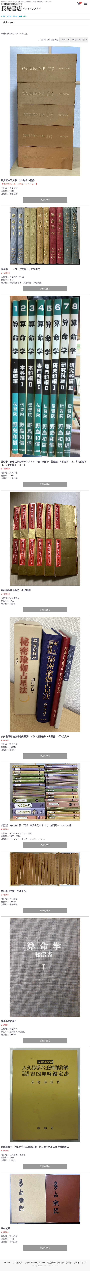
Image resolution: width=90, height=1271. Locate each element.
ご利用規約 (17, 1262)
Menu (85, 2)
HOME (7, 1262)
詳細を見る (45, 200)
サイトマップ (80, 1262)
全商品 (3, 16)
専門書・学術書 (12, 16)
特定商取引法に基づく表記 (59, 1262)
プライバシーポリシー (35, 1262)
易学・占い (22, 16)
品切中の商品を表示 (49, 39)
